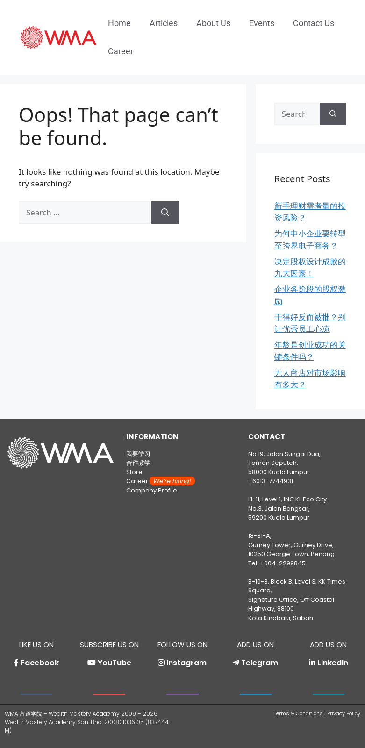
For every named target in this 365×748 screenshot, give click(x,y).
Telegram (259, 662)
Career (120, 51)
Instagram (186, 662)
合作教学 (138, 462)
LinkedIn (332, 662)
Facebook (40, 662)
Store (134, 472)
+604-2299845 (283, 563)
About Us (213, 23)
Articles (164, 23)
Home (119, 23)
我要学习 (138, 453)
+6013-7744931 (270, 481)
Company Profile (151, 490)
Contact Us (313, 23)
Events (261, 23)
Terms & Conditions (298, 713)
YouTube (114, 662)
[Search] (165, 212)
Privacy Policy (343, 713)
